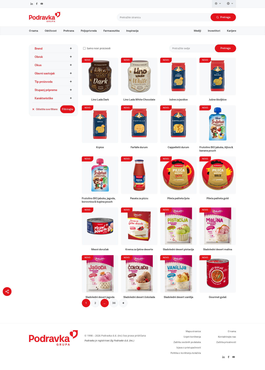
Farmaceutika (111, 30)
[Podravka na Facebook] (37, 4)
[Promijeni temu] (218, 4)
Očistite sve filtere (44, 112)
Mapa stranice (193, 334)
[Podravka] (44, 21)
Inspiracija (132, 30)
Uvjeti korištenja (192, 340)
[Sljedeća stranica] (123, 306)
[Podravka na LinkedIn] (31, 4)
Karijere (231, 30)
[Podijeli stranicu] (7, 291)
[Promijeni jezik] (230, 4)
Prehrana (68, 30)
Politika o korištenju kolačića (186, 356)
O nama (33, 30)
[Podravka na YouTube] (42, 4)
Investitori (214, 30)
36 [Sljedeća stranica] (114, 306)
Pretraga (223, 17)
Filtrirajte (67, 112)
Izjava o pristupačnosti (188, 351)
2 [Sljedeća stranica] (95, 306)
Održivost (51, 30)
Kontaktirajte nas (227, 340)
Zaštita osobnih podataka (187, 345)
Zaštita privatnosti (226, 345)
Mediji (197, 30)
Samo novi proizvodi (99, 51)
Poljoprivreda (89, 30)
